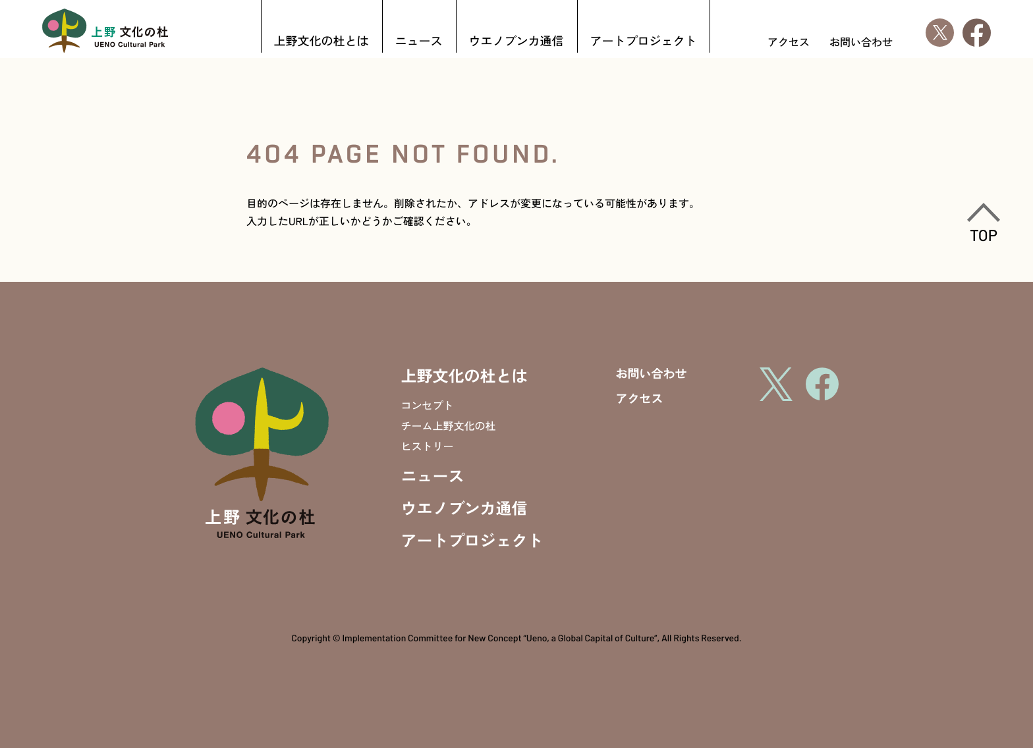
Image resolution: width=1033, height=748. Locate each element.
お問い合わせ (861, 41)
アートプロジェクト (643, 42)
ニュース (419, 42)
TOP (983, 223)
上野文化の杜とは (321, 42)
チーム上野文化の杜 (448, 425)
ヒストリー (427, 446)
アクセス (789, 41)
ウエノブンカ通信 (516, 42)
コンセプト (427, 405)
